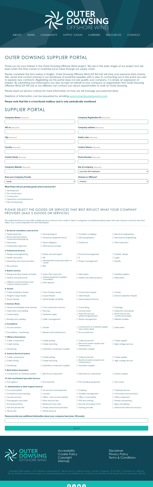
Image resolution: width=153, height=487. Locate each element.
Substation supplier (87, 344)
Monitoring (11, 344)
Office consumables (87, 392)
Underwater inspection (17, 241)
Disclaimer (116, 446)
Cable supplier (121, 336)
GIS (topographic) (86, 233)
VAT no (12, 123)
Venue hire (11, 406)
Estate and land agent (52, 249)
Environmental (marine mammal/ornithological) (17, 233)
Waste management (88, 314)
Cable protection (86, 336)
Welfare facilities (122, 314)
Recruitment (12, 261)
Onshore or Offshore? (87, 172)
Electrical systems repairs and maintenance (91, 340)
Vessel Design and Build (53, 294)
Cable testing (13, 339)
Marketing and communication (20, 256)
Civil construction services (54, 303)
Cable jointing (49, 336)
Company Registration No (94, 113)
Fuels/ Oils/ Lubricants (52, 269)
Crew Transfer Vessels (52, 287)
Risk (44, 261)
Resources (114, 30)
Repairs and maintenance (54, 328)
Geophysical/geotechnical (55, 233)
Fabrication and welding (17, 306)
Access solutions (14, 323)
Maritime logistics (122, 269)
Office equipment (122, 392)
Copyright (65, 453)
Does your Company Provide (18, 172)
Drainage (119, 303)
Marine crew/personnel (17, 273)
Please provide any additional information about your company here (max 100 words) (44, 411)
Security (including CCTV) (90, 399)
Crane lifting (84, 303)
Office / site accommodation (55, 392)
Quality (118, 256)
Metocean (11, 238)
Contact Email (15, 152)
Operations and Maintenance (20, 194)
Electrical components (53, 369)
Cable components (15, 336)
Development (13, 186)
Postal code (87, 132)
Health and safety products (90, 273)
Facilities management (88, 389)
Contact (133, 30)
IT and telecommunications (126, 389)
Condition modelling (87, 229)
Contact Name (89, 142)
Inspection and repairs (124, 306)
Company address (91, 123)
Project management (88, 256)
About (17, 30)
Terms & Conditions (122, 453)
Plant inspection (121, 238)
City (11, 132)
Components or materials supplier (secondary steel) (93, 323)
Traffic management (51, 314)
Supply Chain (72, 30)
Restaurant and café (52, 399)
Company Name (17, 113)
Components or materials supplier (21, 369)
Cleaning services (122, 385)
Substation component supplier (56, 344)
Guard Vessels (49, 291)
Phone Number (89, 152)
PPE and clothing (86, 396)
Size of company (89, 162)
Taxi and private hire (15, 403)
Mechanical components (90, 369)
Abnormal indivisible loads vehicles (22, 303)
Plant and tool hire (51, 396)
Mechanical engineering (125, 233)
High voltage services (124, 339)
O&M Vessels (84, 291)
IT (79, 253)
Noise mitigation (50, 238)
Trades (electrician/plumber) (55, 403)
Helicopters (84, 269)
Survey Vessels (13, 294)
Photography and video (17, 396)
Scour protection (86, 328)
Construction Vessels (87, 287)
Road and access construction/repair (123, 310)
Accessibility (66, 446)
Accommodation (14, 385)
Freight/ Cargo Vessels (16, 291)
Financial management (89, 249)
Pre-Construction (14, 189)
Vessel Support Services (89, 294)
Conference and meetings (18, 389)
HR (44, 253)
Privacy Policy (118, 449)
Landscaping (12, 310)
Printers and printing (123, 396)
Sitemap (63, 456)
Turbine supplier (121, 369)
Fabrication (119, 323)
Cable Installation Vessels (17, 287)
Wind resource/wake (52, 241)
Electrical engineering (124, 229)
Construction (12, 192)
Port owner (119, 377)
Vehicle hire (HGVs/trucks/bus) (128, 403)
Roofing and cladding (16, 314)
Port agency (12, 377)
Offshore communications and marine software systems (20, 278)
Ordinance (83, 238)
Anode (46, 323)
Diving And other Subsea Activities (21, 269)
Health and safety (14, 253)
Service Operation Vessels (126, 291)
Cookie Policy (67, 449)
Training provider (86, 403)
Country (12, 142)
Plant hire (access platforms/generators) (88, 310)
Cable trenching (50, 339)
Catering (82, 385)
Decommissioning (14, 197)
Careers (94, 30)
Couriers (46, 389)
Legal (117, 253)
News (31, 30)
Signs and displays (122, 399)
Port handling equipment (89, 377)
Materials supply (50, 310)
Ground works (85, 306)
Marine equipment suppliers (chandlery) (55, 273)
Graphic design (121, 249)
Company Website (17, 162)
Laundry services (14, 392)
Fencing (46, 306)
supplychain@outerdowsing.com (88, 91)
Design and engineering (17, 249)
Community (49, 30)
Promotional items (15, 399)
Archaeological (50, 229)
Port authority (49, 377)
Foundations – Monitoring (18, 328)
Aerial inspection (14, 229)
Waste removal (49, 406)
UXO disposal (48, 278)
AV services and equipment (55, 385)
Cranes (118, 287)
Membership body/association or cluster (57, 257)
